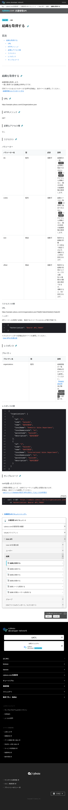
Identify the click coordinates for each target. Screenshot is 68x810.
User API (41, 6)
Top (3, 6)
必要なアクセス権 (14, 50)
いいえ (56, 616)
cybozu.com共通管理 (12, 6)
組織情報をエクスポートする (13, 91)
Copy (63, 496)
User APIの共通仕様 (10, 338)
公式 (34, 637)
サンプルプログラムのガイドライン (16, 710)
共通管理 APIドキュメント (28, 6)
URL (9, 43)
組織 (47, 6)
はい (48, 616)
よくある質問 (9, 718)
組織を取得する (12, 40)
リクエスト (12, 53)
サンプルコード (13, 60)
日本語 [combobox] (58, 793)
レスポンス (12, 56)
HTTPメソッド (13, 47)
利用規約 (7, 714)
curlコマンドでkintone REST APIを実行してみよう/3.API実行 (25, 492)
